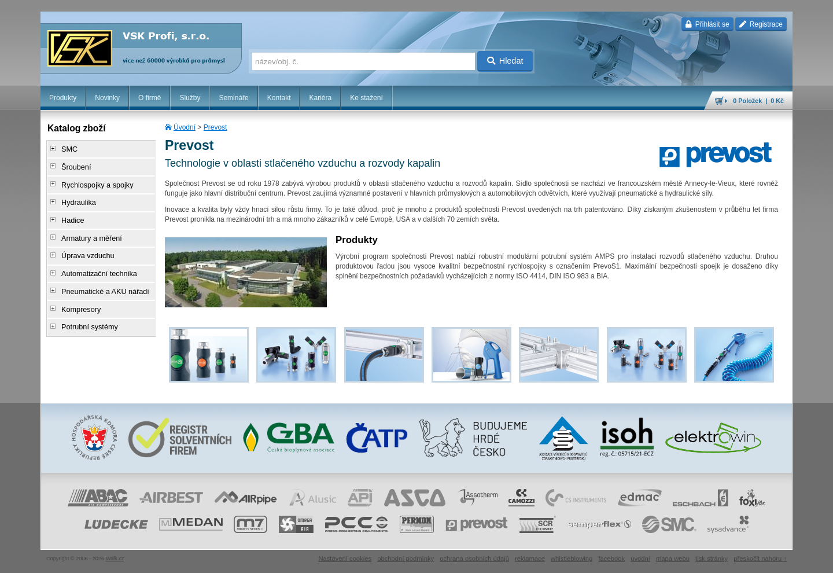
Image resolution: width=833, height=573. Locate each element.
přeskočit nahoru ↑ (760, 558)
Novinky (107, 98)
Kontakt (279, 98)
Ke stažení (366, 98)
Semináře (233, 98)
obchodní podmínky (405, 558)
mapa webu (673, 558)
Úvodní (185, 127)
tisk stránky (711, 558)
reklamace (530, 558)
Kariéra (320, 98)
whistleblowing (571, 558)
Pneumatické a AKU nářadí (100, 278)
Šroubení (73, 165)
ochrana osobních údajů (474, 558)
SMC (67, 149)
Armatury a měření (87, 230)
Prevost (215, 127)
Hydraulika (75, 197)
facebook (611, 558)
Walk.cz (115, 558)
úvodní (640, 558)
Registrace (761, 24)
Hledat (505, 60)
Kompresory (78, 295)
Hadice (69, 214)
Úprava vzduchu (84, 246)
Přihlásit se (707, 24)
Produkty (62, 98)
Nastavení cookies (344, 558)
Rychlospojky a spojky (93, 181)
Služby (189, 98)
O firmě (149, 98)
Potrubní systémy (86, 311)
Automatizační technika (95, 262)
